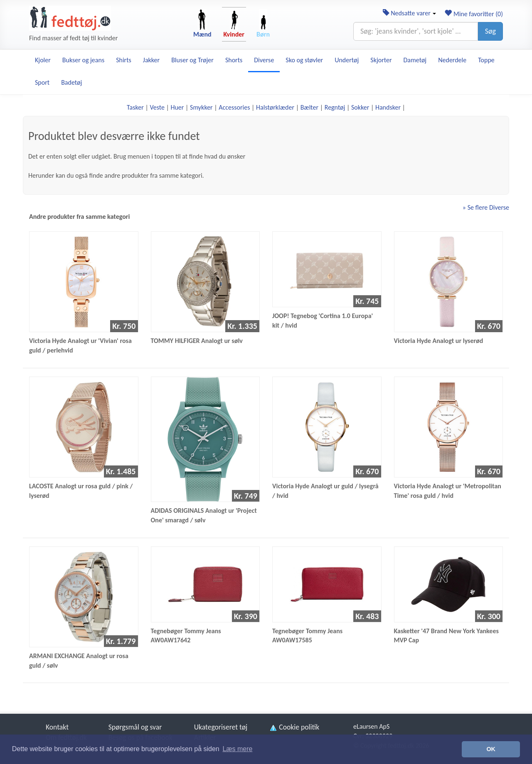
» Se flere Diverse (486, 207)
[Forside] (70, 18)
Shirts (123, 60)
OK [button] (490, 749)
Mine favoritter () (473, 14)
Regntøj (335, 107)
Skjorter (381, 60)
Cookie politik (294, 727)
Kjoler (43, 60)
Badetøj (71, 82)
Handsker (388, 107)
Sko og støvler (304, 60)
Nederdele (452, 60)
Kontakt (57, 727)
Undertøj (347, 60)
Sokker (360, 107)
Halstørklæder (275, 107)
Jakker (151, 60)
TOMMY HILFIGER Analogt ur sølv (197, 341)
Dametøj (415, 60)
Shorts (233, 60)
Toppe (486, 60)
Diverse (264, 60)
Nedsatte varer (409, 13)
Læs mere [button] (237, 748)
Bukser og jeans (83, 60)
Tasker (135, 107)
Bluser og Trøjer (192, 60)
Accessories (234, 107)
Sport (42, 82)
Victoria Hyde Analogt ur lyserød (438, 341)
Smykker (201, 107)
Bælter (309, 107)
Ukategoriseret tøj (221, 727)
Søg (490, 31)
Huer (177, 107)
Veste (157, 107)
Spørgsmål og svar (135, 727)
